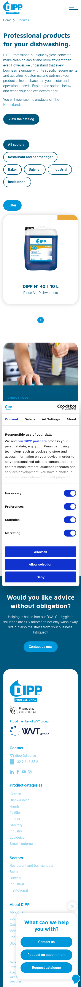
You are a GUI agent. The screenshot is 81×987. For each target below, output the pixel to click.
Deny (40, 577)
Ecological (17, 837)
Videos (15, 931)
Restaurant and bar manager (30, 157)
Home (7, 20)
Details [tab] (30, 419)
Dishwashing (20, 800)
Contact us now (40, 647)
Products (23, 20)
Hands (15, 806)
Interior (15, 819)
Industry (16, 831)
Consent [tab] (11, 419)
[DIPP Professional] (14, 7)
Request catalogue (46, 968)
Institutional (17, 182)
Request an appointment (46, 955)
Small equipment (23, 844)
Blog (13, 943)
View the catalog (21, 119)
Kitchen (15, 794)
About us (16, 912)
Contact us (46, 942)
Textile (15, 813)
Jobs (13, 937)
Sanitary (16, 825)
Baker (12, 169)
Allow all (40, 552)
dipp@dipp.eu (25, 756)
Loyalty (15, 918)
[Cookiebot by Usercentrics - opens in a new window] (57, 407)
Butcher (35, 169)
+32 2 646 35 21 (27, 762)
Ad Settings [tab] (51, 419)
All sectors (16, 145)
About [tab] (71, 419)
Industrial (59, 169)
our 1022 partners (32, 441)
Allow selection (40, 564)
